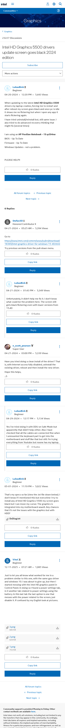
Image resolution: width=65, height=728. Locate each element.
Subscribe (32, 65)
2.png (12, 636)
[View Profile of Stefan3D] (19, 220)
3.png (12, 626)
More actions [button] (11, 73)
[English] (54, 4)
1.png (12, 646)
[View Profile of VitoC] (16, 559)
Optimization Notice (19, 714)
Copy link (32, 262)
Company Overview (12, 726)
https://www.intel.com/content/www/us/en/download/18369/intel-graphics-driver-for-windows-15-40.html (32, 242)
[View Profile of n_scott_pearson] (23, 345)
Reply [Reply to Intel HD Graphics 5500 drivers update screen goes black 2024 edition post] (33, 178)
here (33, 689)
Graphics (8, 31)
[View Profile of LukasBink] (19, 87)
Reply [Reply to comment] (33, 270)
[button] (59, 87)
